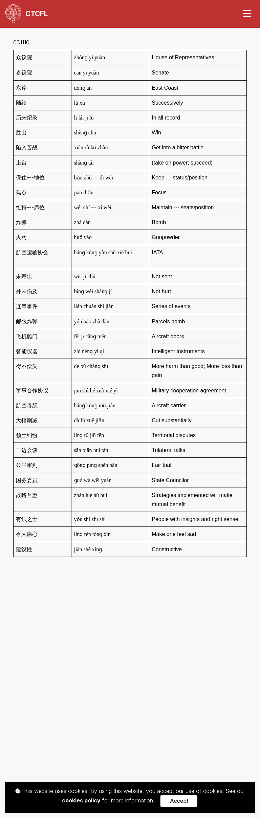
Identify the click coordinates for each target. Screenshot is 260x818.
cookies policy (81, 800)
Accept (179, 800)
